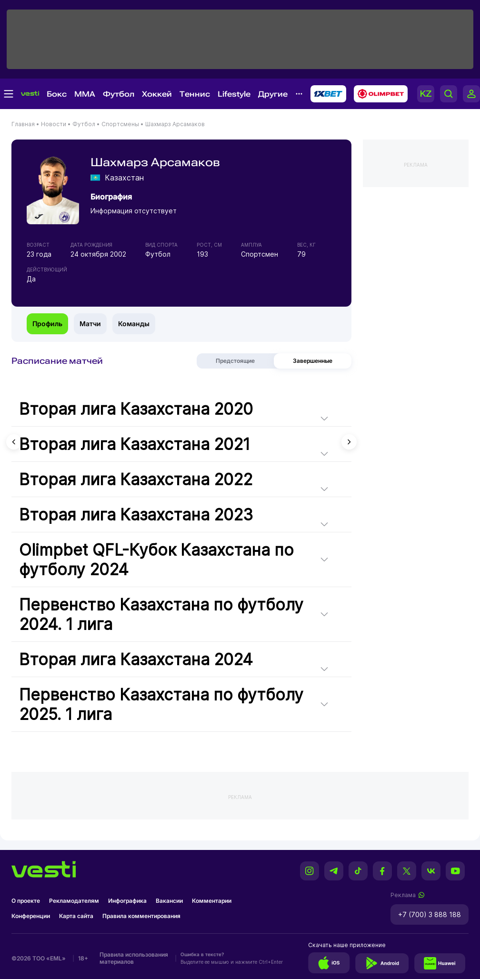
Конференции (30, 915)
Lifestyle (234, 94)
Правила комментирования (141, 915)
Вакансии (169, 900)
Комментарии (211, 900)
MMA (84, 94)
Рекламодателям (74, 900)
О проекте (25, 900)
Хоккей (157, 94)
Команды (134, 324)
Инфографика (127, 900)
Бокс (57, 94)
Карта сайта (76, 915)
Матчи (90, 324)
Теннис (195, 94)
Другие (273, 94)
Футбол (118, 94)
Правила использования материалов (134, 958)
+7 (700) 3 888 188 (429, 914)
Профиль (47, 324)
